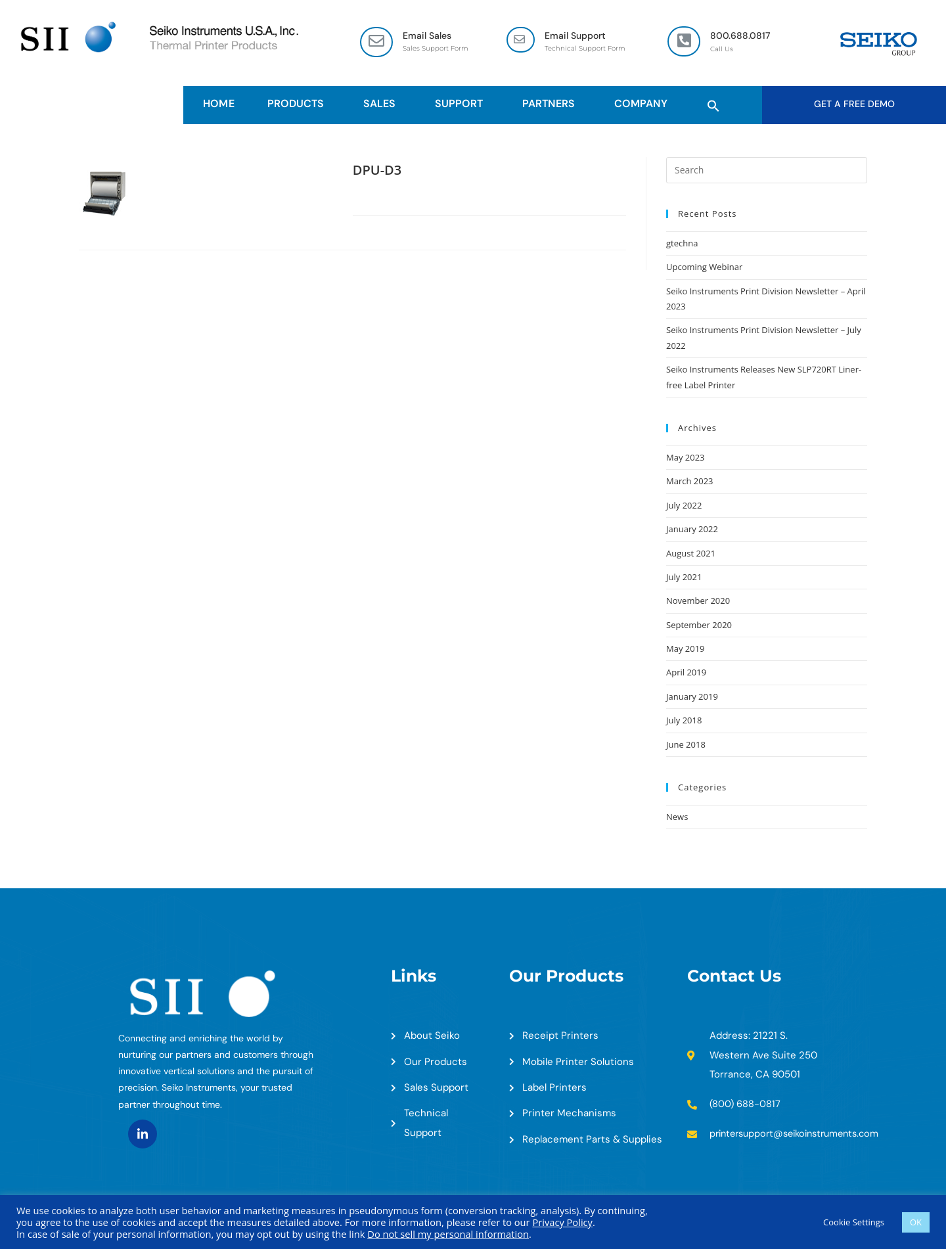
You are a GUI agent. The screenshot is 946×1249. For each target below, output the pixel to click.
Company (644, 104)
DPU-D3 (377, 171)
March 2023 (689, 482)
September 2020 (699, 626)
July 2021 (684, 578)
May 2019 (685, 650)
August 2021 (690, 554)
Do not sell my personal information (448, 1233)
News (677, 818)
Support (462, 104)
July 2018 (684, 721)
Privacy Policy (562, 1222)
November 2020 (698, 602)
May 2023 (685, 459)
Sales (382, 104)
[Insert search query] (766, 171)
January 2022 (692, 530)
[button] (713, 104)
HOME (218, 104)
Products (298, 104)
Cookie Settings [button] (853, 1222)
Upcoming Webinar (704, 268)
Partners (551, 104)
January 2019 (692, 698)
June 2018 (686, 746)
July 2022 (684, 506)
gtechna (682, 244)
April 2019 (686, 673)
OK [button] (916, 1222)
